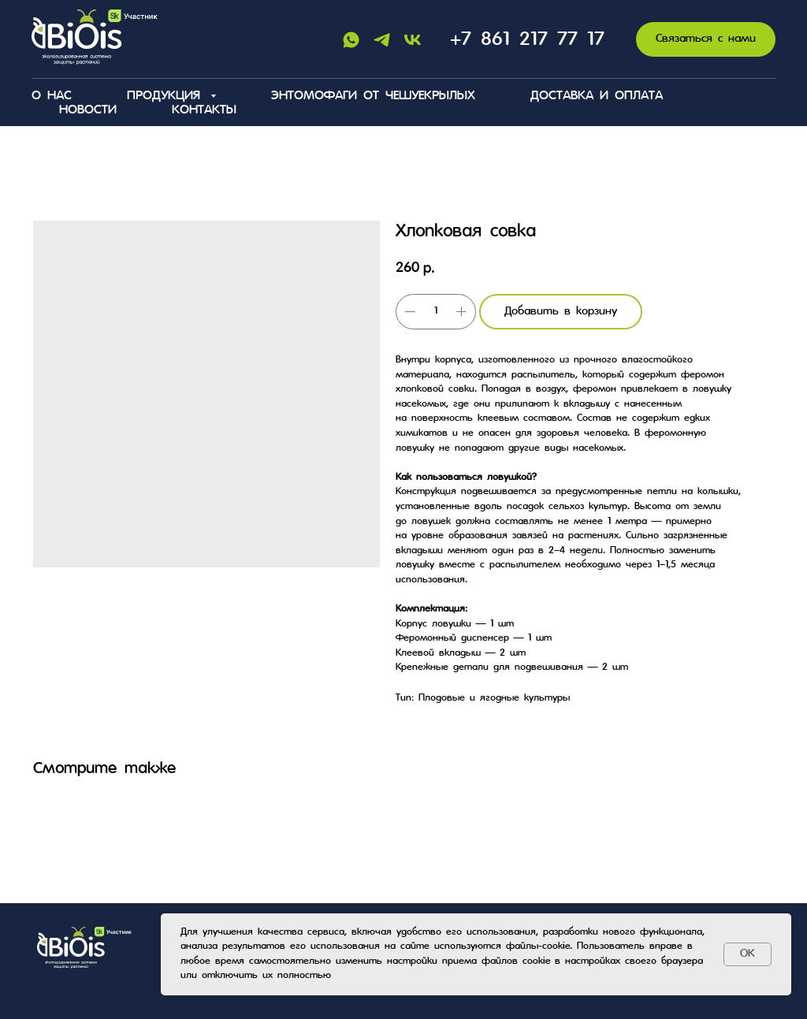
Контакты (204, 110)
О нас (52, 96)
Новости (88, 110)
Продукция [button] (166, 96)
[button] (705, 40)
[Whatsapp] (351, 40)
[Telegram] (382, 40)
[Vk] (412, 40)
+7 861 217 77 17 (527, 40)
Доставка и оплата (596, 96)
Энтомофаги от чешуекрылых (373, 96)
